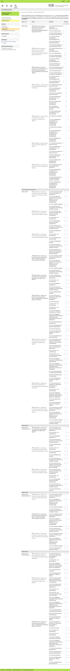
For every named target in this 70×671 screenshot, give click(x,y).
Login (68, 1)
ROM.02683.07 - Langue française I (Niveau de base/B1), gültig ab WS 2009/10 (40, 145)
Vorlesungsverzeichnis (6, 17)
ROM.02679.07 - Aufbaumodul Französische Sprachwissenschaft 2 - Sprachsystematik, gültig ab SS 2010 (39, 213)
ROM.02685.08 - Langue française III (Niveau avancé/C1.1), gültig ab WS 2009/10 (40, 166)
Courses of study (24, 12)
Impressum (3, 669)
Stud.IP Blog (8, 669)
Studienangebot (5, 27)
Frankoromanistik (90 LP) (39, 12)
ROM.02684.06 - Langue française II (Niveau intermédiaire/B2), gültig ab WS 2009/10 (40, 86)
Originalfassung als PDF (8, 48)
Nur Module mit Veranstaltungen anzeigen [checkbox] (9, 42)
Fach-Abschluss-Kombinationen (8, 30)
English (63, 1)
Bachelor (31, 12)
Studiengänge (4, 29)
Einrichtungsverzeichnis (6, 19)
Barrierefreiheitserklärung (28, 669)
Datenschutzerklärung (17, 669)
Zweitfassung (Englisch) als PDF (9, 49)
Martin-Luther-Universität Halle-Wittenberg (58, 5)
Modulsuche (4, 26)
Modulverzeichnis (5, 20)
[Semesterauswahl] (10, 36)
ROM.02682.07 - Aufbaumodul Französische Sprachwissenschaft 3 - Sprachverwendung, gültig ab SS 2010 (40, 236)
